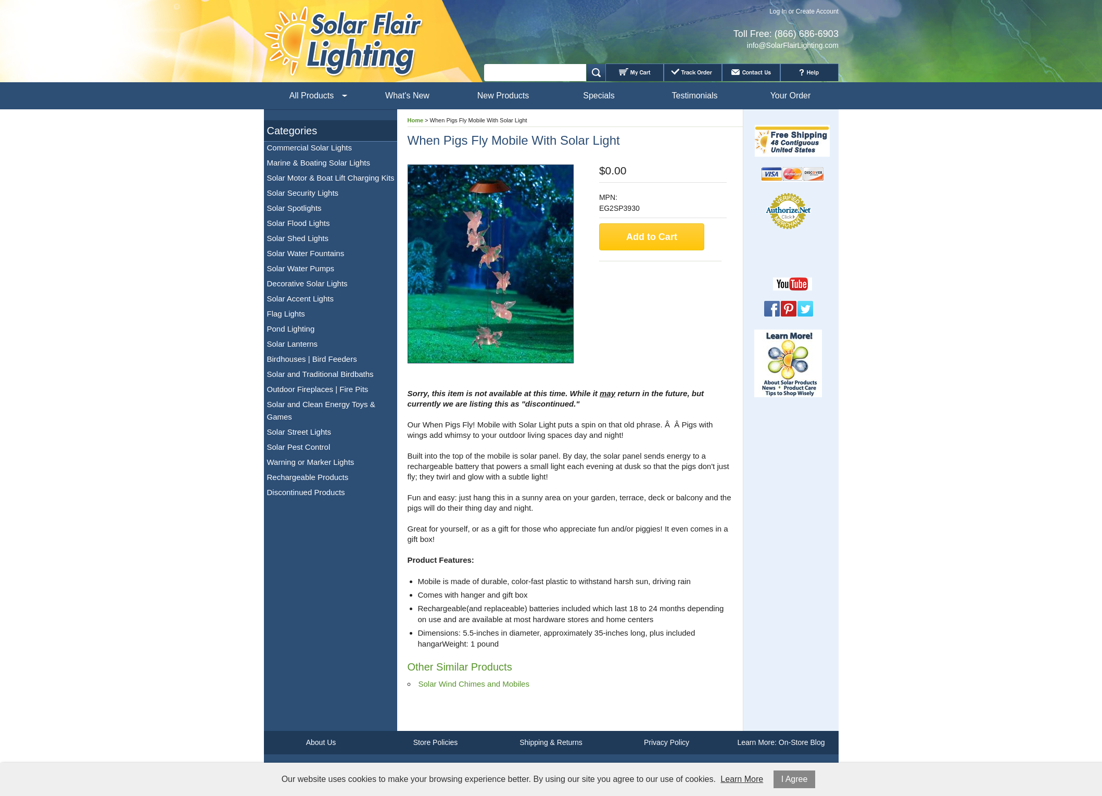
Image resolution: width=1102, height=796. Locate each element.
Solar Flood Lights (298, 223)
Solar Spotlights (294, 208)
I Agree (794, 779)
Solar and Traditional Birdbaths (320, 374)
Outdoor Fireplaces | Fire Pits (318, 389)
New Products (503, 95)
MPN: (608, 197)
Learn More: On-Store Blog (781, 742)
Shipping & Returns (551, 742)
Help (809, 72)
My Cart (634, 72)
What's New (407, 95)
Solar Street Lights (299, 431)
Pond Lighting (291, 328)
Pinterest (788, 309)
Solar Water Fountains (306, 253)
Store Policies (435, 742)
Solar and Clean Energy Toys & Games (321, 410)
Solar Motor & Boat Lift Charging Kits (331, 177)
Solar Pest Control (299, 447)
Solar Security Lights (303, 192)
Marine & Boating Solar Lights (318, 162)
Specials (598, 95)
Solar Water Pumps (301, 268)
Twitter (805, 309)
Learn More (741, 779)
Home (416, 120)
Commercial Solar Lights (309, 147)
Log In (778, 11)
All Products (311, 95)
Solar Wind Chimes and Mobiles (474, 683)
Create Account (817, 11)
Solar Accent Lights (300, 298)
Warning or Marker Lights (310, 462)
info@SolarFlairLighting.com (793, 45)
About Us (321, 742)
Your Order (790, 95)
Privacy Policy (666, 742)
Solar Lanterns (292, 343)
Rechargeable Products (308, 477)
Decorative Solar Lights (307, 283)
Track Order (693, 72)
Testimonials (694, 95)
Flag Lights (286, 313)
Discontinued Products (306, 492)
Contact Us (751, 72)
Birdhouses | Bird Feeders (312, 359)
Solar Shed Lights (297, 238)
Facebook (772, 309)
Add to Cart (651, 237)
